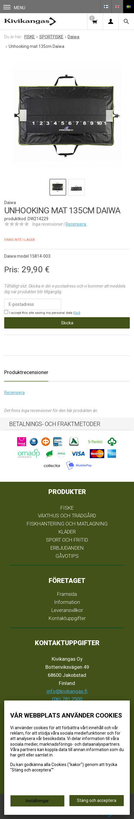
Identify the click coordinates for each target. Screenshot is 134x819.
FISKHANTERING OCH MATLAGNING (67, 524)
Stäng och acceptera (96, 800)
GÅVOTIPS (67, 556)
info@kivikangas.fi (67, 691)
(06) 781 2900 (67, 699)
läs (77, 313)
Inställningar (37, 800)
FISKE (67, 508)
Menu (14, 7)
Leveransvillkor (67, 610)
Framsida (67, 594)
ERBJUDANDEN (67, 548)
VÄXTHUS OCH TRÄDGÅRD (67, 516)
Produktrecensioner (26, 372)
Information (67, 602)
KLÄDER (67, 532)
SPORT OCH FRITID (67, 540)
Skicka (67, 322)
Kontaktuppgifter (67, 618)
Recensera (76, 224)
